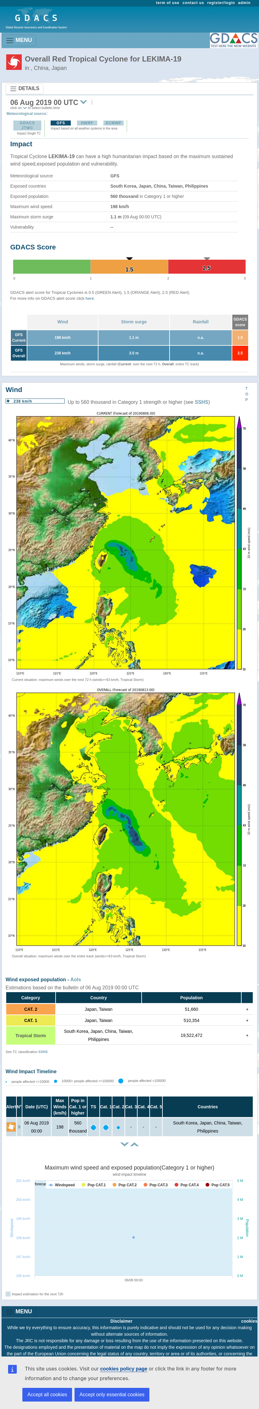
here (89, 298)
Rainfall (201, 321)
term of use (167, 3)
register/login (221, 3)
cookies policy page (123, 1368)
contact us (193, 3)
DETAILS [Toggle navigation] (24, 89)
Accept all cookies (47, 1394)
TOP (246, 394)
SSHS (201, 402)
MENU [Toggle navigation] (19, 40)
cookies (249, 1321)
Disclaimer (122, 1321)
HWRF (87, 123)
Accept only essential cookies (112, 1394)
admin (244, 3)
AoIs (75, 979)
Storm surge (134, 321)
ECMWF (113, 123)
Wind (62, 321)
